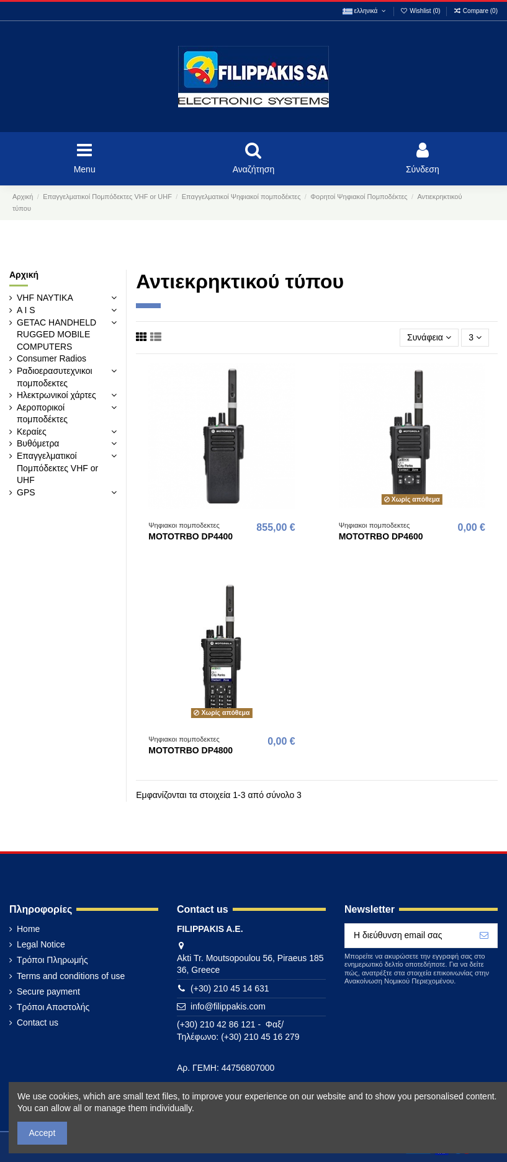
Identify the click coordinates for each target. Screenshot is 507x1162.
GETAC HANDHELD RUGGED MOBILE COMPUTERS (56, 334)
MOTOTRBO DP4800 (190, 750)
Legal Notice (41, 944)
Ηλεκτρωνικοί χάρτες (56, 395)
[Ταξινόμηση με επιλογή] (429, 338)
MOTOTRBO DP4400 (190, 536)
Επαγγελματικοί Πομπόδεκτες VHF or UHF (57, 468)
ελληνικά (365, 10)
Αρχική (23, 275)
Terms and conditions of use (71, 976)
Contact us (37, 1022)
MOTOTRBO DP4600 (381, 536)
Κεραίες (32, 432)
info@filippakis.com (228, 1006)
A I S (26, 310)
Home (28, 929)
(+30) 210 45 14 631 (230, 988)
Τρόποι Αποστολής (53, 1007)
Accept (42, 1133)
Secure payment (48, 991)
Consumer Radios (51, 358)
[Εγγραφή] (484, 935)
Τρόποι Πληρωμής (52, 960)
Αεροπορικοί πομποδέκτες (42, 413)
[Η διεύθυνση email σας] (408, 935)
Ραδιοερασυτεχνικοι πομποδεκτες (54, 377)
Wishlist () (421, 10)
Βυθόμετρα (38, 443)
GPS (26, 492)
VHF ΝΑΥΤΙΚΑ (45, 298)
